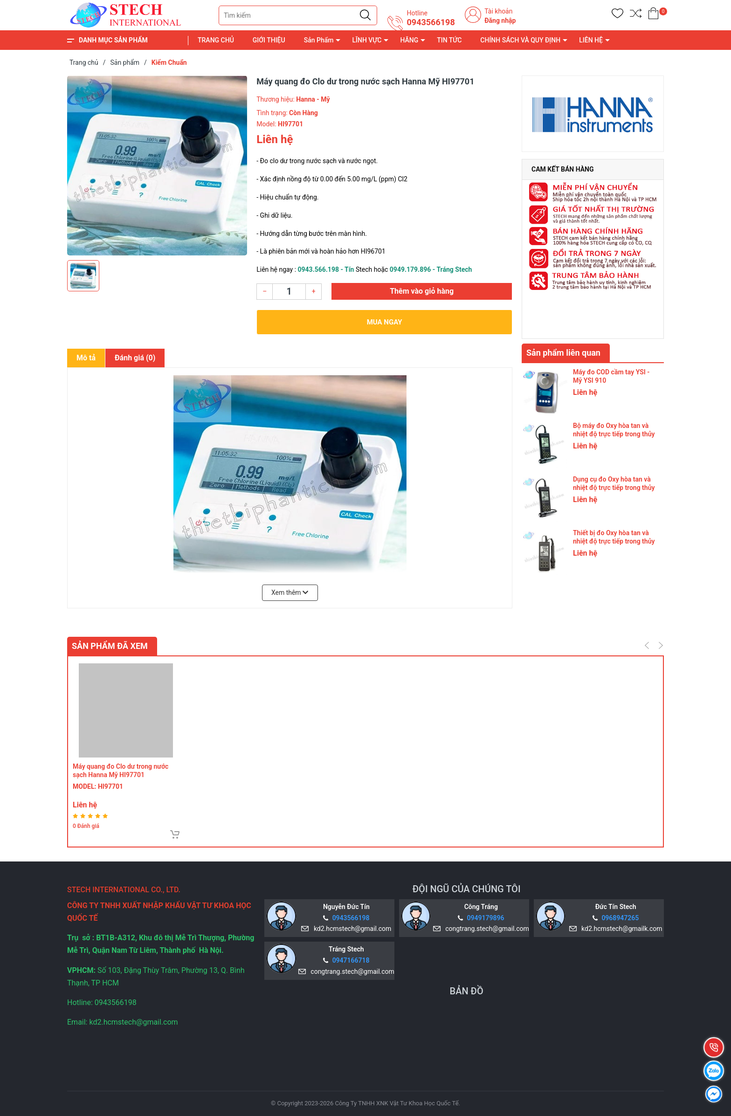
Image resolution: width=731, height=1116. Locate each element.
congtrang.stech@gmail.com (485, 928)
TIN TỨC (449, 40)
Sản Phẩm (319, 40)
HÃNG (409, 40)
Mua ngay (384, 322)
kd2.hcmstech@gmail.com (350, 928)
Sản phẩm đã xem (110, 646)
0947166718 (351, 960)
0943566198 (431, 22)
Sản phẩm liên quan (563, 353)
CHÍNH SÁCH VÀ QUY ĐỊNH (520, 40)
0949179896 (485, 918)
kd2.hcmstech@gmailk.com (620, 928)
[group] (157, 165)
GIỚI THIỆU (269, 40)
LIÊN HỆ (591, 40)
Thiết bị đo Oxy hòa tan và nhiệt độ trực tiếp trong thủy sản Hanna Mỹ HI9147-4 (614, 541)
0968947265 (620, 918)
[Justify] (365, 15)
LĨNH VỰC (366, 40)
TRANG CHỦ (216, 40)
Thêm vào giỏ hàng (422, 291)
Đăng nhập (500, 20)
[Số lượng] (289, 291)
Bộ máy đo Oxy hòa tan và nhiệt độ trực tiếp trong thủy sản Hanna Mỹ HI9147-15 (614, 434)
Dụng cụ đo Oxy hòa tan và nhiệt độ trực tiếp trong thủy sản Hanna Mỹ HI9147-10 (614, 487)
